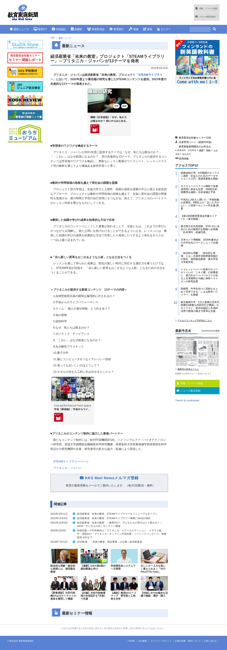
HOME (132, 641)
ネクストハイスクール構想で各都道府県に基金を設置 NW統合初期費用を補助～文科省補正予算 (199, 189)
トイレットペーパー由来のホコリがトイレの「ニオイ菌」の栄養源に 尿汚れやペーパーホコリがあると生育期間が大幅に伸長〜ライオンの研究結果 (199, 275)
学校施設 (59, 29)
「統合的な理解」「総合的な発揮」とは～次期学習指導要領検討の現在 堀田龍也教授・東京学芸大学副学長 (199, 257)
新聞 (201, 150)
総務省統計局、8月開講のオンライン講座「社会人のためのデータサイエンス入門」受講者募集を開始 (200, 175)
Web (208, 150)
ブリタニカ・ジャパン (67, 467)
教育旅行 (116, 29)
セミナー (164, 29)
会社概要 (142, 641)
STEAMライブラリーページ (70, 461)
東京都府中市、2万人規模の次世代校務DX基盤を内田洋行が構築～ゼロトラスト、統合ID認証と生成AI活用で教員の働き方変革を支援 (200, 306)
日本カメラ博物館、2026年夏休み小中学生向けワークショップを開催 (199, 242)
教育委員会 (96, 29)
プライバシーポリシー (160, 641)
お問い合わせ (210, 641)
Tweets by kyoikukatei (187, 400)
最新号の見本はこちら (188, 369)
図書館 (76, 29)
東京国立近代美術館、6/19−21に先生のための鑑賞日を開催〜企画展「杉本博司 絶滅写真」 (200, 229)
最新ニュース (19, 29)
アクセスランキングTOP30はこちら (195, 320)
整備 (133, 29)
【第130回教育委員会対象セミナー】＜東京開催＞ (199, 217)
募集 (147, 29)
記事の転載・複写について (188, 641)
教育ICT (40, 29)
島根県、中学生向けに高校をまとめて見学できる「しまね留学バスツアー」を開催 (199, 291)
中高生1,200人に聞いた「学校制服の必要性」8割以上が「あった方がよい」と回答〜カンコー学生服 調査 (200, 204)
